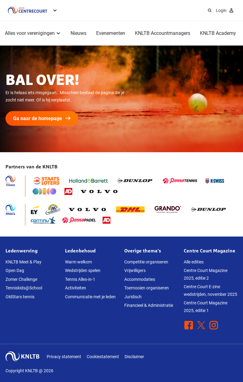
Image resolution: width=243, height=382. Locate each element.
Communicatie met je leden (90, 296)
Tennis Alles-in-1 (80, 279)
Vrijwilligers (135, 270)
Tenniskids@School (23, 287)
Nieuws (78, 33)
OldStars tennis (19, 296)
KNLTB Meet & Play (23, 261)
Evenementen (110, 33)
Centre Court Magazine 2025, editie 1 (205, 306)
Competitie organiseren (146, 261)
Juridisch (133, 296)
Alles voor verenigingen (30, 33)
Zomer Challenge (21, 279)
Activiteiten (75, 287)
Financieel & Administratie (148, 305)
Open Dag (14, 270)
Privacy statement (64, 356)
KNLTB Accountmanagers (162, 33)
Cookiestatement (103, 356)
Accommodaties (139, 279)
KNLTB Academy (218, 33)
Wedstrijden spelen (82, 270)
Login (225, 10)
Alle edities (194, 261)
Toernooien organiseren (146, 287)
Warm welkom (78, 261)
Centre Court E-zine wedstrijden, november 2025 (210, 290)
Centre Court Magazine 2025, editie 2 (205, 274)
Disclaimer (134, 356)
